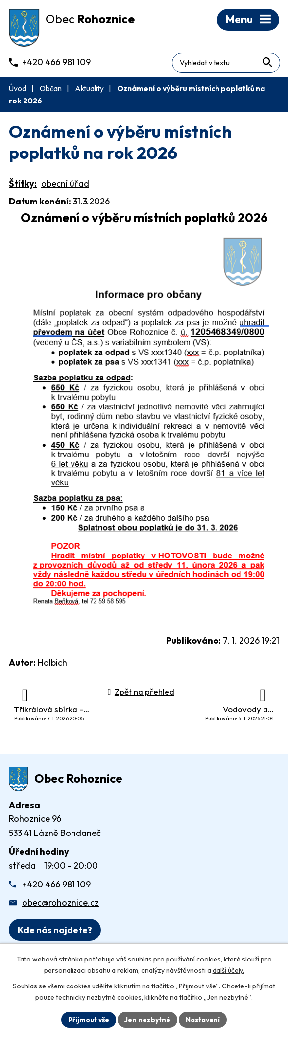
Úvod (17, 90)
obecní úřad (65, 185)
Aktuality (89, 90)
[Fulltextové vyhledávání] (237, 61)
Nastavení (203, 1019)
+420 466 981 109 (56, 885)
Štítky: (23, 185)
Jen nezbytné (147, 1019)
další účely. (228, 970)
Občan (51, 90)
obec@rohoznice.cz (60, 904)
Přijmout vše (88, 1019)
